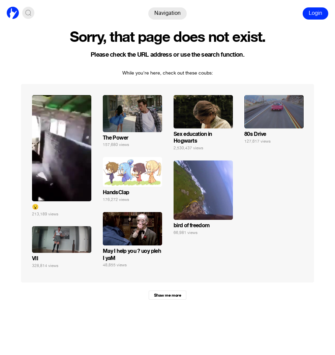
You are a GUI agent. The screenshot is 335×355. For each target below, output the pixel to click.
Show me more (167, 295)
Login (315, 13)
